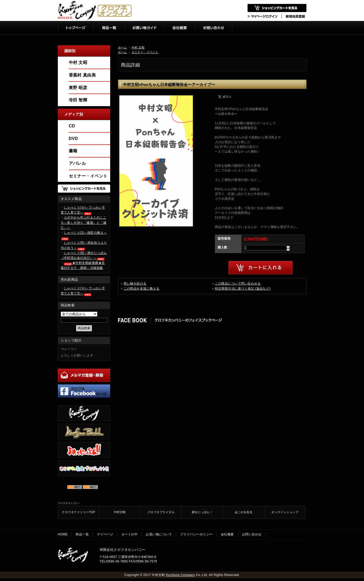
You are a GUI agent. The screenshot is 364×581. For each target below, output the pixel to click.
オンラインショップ (284, 512)
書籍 (73, 151)
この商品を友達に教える (141, 288)
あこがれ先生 (244, 512)
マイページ (105, 534)
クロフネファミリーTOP (78, 512)
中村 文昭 (138, 47)
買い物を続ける (135, 283)
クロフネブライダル (161, 512)
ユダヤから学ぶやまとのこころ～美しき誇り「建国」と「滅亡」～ (84, 222)
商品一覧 (82, 534)
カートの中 (129, 534)
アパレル (77, 163)
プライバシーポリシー (196, 534)
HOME (63, 534)
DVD (73, 138)
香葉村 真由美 (82, 75)
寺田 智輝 (78, 100)
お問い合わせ (252, 534)
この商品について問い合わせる (238, 283)
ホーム (122, 47)
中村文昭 (120, 512)
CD (72, 126)
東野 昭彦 (78, 87)
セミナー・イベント (145, 52)
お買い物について (159, 534)
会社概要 (227, 534)
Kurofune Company (180, 575)
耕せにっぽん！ (202, 512)
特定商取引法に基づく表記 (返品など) (242, 288)
